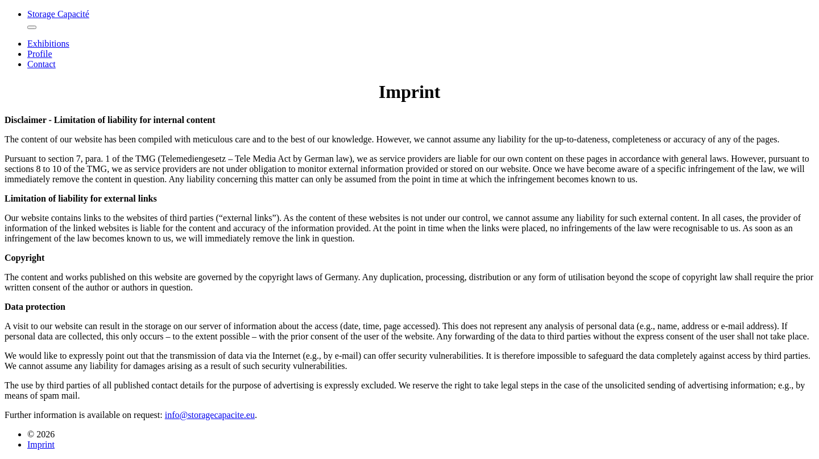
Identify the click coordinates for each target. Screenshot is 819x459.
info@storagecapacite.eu (210, 415)
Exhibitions (48, 43)
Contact (41, 64)
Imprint (41, 444)
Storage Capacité (58, 14)
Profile (39, 54)
